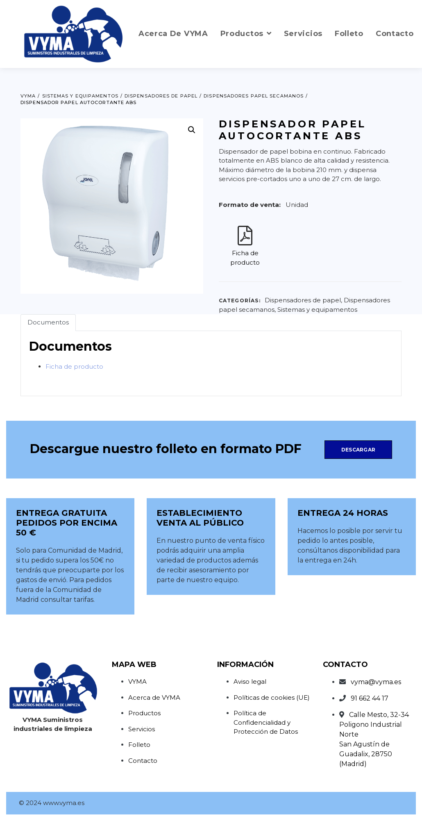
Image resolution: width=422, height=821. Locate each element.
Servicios (141, 729)
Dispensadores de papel (303, 300)
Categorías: (240, 300)
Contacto (142, 760)
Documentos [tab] (48, 322)
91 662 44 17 (369, 698)
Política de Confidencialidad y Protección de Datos (266, 722)
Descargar (358, 450)
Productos (144, 713)
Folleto (139, 744)
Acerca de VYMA (154, 697)
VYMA (137, 681)
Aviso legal (250, 681)
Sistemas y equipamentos (317, 309)
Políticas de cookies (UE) (272, 697)
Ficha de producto (74, 366)
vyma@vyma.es (376, 682)
